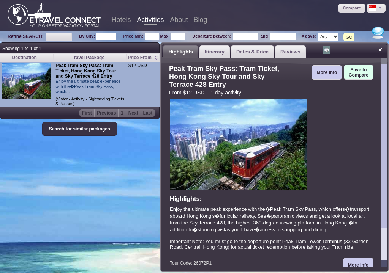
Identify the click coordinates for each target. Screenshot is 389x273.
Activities (150, 20)
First (87, 113)
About (179, 20)
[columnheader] (143, 58)
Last (148, 113)
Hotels (121, 20)
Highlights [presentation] (180, 52)
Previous (106, 113)
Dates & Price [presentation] (252, 52)
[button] (351, 8)
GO (349, 37)
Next (133, 113)
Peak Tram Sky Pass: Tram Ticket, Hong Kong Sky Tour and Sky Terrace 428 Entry (85, 71)
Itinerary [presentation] (215, 52)
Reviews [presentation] (290, 52)
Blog (200, 20)
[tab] (180, 52)
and (264, 36)
